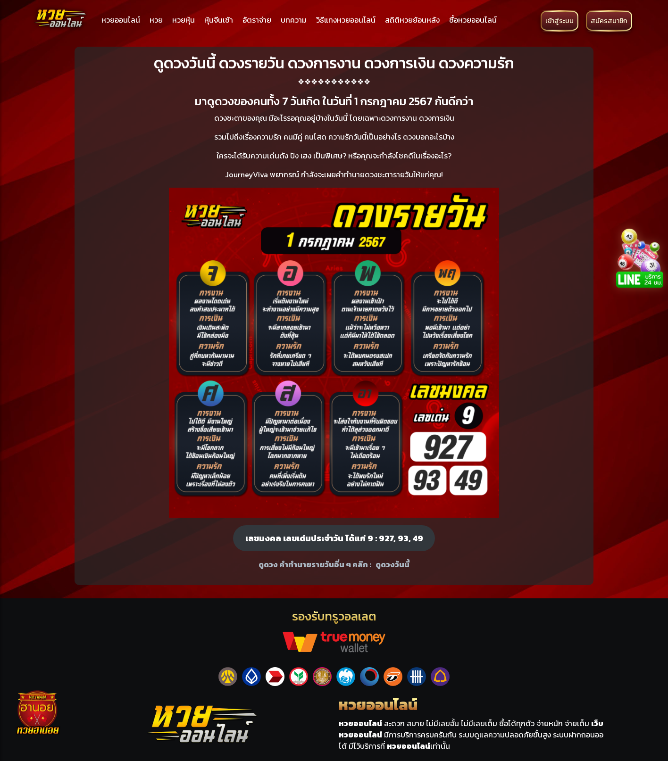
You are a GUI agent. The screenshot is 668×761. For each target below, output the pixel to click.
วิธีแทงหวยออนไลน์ (346, 19)
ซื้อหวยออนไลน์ (473, 19)
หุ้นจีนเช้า (218, 19)
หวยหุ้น (183, 19)
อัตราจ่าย (256, 19)
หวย (156, 19)
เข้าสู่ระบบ (559, 21)
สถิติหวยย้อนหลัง (412, 19)
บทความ (294, 19)
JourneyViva (246, 174)
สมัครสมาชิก (609, 21)
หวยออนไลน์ (120, 19)
